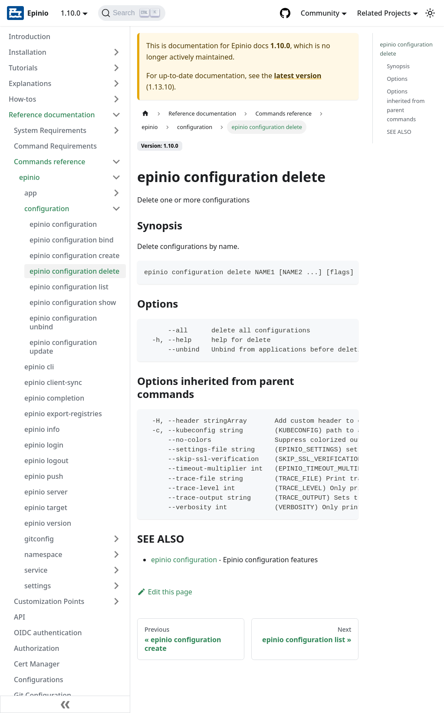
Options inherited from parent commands (405, 105)
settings (37, 585)
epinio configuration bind (72, 240)
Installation (27, 52)
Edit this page (164, 592)
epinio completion (54, 398)
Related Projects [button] (384, 13)
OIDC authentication (48, 632)
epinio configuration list (69, 287)
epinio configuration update (63, 347)
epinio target (45, 507)
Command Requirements (55, 146)
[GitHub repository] (285, 13)
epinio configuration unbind (63, 322)
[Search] (131, 13)
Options (397, 79)
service (36, 570)
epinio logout (46, 460)
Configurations (38, 679)
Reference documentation (52, 114)
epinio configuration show (73, 302)
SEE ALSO (399, 132)
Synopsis (398, 66)
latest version (297, 75)
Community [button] (320, 13)
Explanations (30, 83)
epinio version (47, 523)
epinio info (42, 429)
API (19, 617)
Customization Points (49, 601)
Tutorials (23, 68)
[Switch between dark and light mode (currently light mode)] (430, 13)
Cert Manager (36, 664)
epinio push (43, 476)
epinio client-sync (53, 382)
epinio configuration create (74, 255)
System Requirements (50, 130)
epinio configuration (63, 224)
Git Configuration (42, 695)
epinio (29, 177)
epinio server (46, 492)
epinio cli (39, 366)
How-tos (22, 99)
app (30, 193)
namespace (43, 554)
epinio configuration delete (74, 271)
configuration (46, 208)
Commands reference (50, 161)
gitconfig (39, 539)
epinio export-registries (63, 413)
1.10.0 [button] (70, 13)
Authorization (36, 648)
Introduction (29, 36)
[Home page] (145, 113)
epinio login (43, 445)
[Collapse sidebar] (65, 704)
